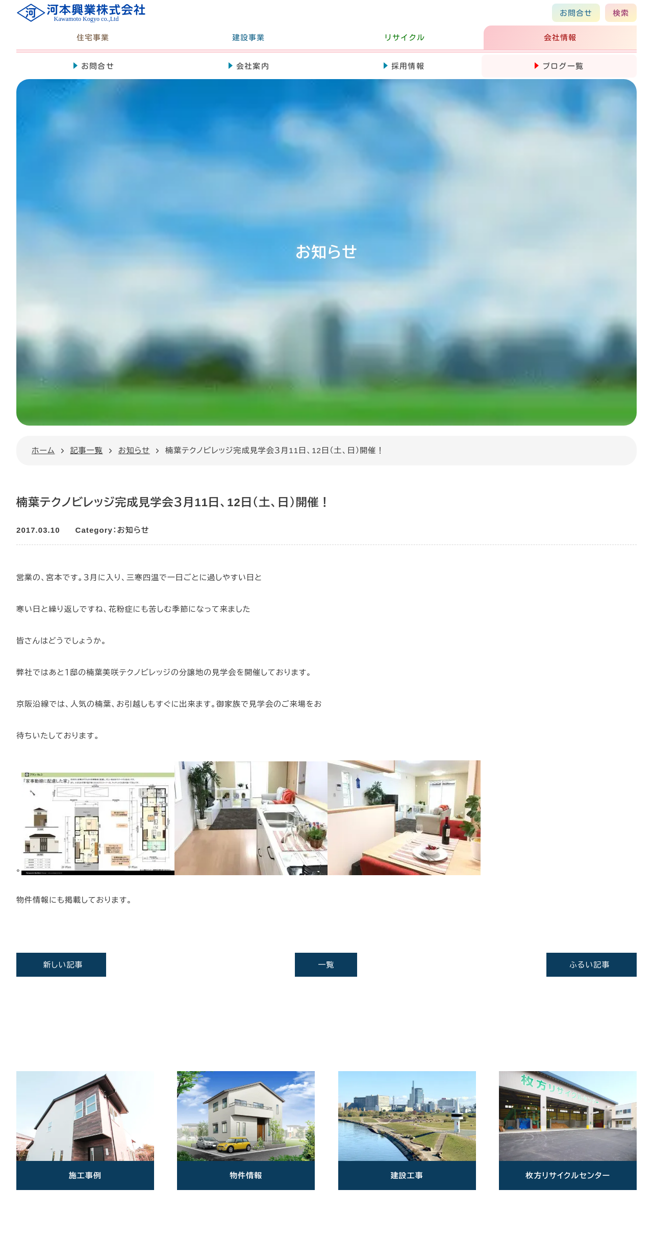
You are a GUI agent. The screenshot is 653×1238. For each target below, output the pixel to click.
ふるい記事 (589, 964)
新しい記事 (63, 964)
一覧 (326, 964)
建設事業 (248, 37)
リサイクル (404, 37)
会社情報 (560, 37)
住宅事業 (93, 37)
